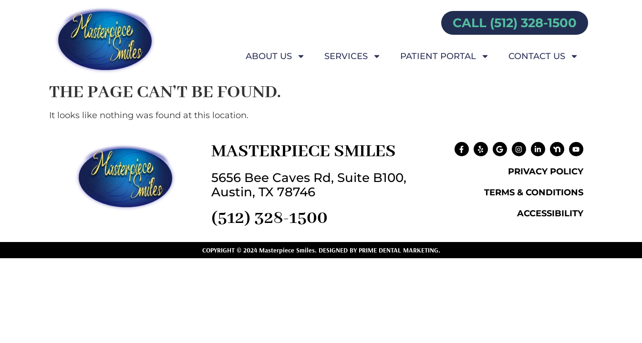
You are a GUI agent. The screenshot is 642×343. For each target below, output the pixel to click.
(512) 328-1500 (269, 218)
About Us (275, 56)
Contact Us (543, 56)
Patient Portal (444, 56)
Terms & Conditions (533, 192)
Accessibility (550, 213)
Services (352, 56)
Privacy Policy (545, 171)
